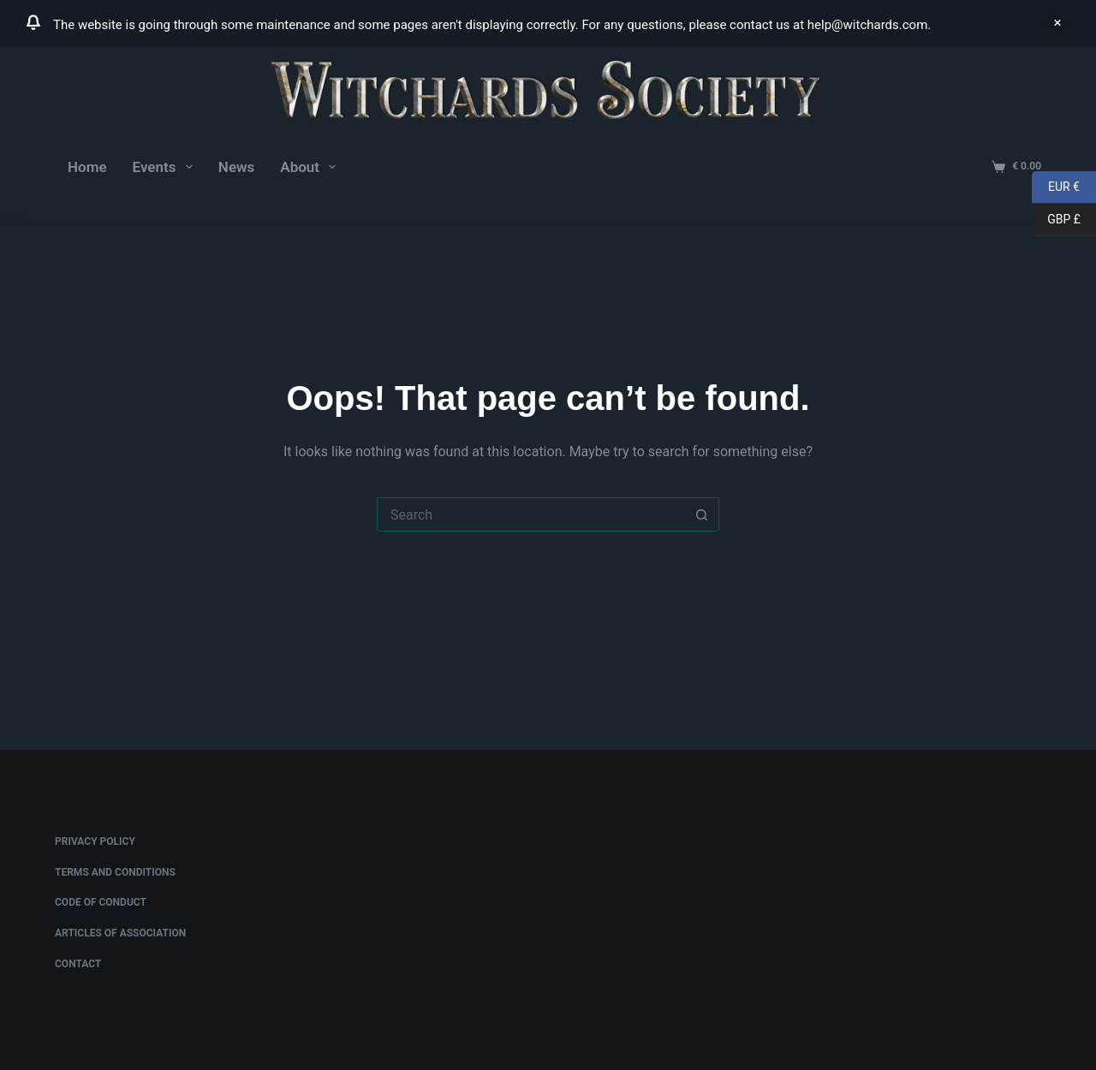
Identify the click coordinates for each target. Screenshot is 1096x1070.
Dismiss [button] (1057, 23)
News (236, 166)
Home (87, 166)
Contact (78, 964)
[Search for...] (531, 514)
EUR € (1056, 187)
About (311, 167)
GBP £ (1056, 220)
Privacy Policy (95, 841)
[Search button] (702, 514)
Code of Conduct (100, 902)
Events (166, 167)
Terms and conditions (115, 872)
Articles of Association (120, 933)
